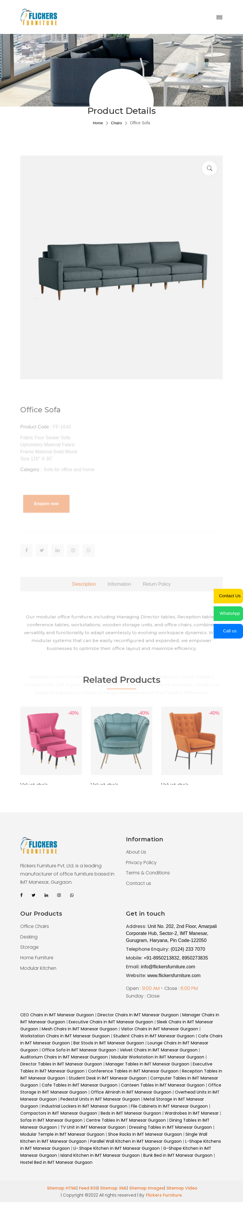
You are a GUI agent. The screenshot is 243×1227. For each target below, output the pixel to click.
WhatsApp (230, 613)
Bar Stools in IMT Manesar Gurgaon (108, 1043)
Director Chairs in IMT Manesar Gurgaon (138, 1015)
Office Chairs (35, 926)
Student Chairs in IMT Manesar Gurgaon (154, 1036)
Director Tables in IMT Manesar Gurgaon (61, 1064)
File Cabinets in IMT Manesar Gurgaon (169, 1106)
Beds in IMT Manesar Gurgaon (131, 1113)
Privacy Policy (141, 862)
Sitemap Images (146, 1188)
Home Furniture (37, 958)
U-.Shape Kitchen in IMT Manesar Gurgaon (116, 1148)
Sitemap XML (113, 1188)
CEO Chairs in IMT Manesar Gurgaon (57, 1015)
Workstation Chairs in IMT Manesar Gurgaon (65, 1036)
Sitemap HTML (62, 1188)
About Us (136, 852)
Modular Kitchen (38, 968)
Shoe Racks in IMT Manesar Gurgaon (145, 1134)
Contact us (139, 883)
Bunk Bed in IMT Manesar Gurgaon (177, 1155)
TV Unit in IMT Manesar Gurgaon (93, 1127)
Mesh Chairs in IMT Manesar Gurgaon (79, 1029)
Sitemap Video (182, 1188)
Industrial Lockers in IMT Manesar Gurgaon (84, 1106)
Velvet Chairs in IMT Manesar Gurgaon (159, 1050)
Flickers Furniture (164, 1195)
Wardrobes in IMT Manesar (192, 1113)
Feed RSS (88, 1188)
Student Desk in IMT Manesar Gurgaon (108, 1078)
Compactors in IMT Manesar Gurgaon (58, 1113)
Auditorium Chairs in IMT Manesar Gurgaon (64, 1057)
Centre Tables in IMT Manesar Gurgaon (126, 1120)
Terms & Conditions (148, 873)
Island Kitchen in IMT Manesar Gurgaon (100, 1155)
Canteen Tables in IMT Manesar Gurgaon (163, 1085)
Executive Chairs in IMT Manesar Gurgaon (111, 1022)
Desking (29, 936)
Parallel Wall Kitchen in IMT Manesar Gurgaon (136, 1141)
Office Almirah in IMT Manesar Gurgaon (131, 1092)
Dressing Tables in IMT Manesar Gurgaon (171, 1127)
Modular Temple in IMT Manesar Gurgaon (62, 1134)
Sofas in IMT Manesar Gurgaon (52, 1120)
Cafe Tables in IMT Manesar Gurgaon (79, 1085)
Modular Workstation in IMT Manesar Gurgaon (157, 1057)
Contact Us (230, 595)
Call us (230, 630)
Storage (29, 947)
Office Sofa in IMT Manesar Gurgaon (79, 1050)
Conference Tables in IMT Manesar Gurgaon (133, 1071)
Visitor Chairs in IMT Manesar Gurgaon (159, 1029)
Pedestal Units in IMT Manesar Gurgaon (100, 1099)
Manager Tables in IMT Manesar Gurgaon (147, 1064)
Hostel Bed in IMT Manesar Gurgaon (56, 1162)
